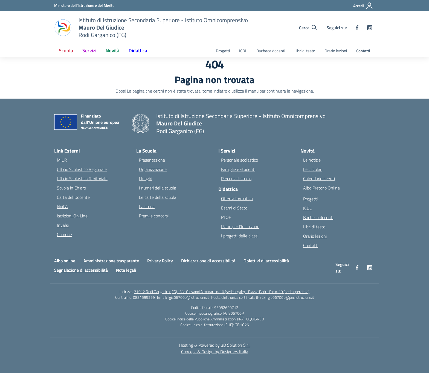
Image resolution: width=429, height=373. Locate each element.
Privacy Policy (160, 260)
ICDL (243, 51)
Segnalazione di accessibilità (81, 270)
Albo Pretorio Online (321, 188)
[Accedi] (363, 6)
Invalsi (63, 225)
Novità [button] (112, 50)
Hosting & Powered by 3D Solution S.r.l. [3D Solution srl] (214, 345)
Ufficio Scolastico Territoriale (82, 178)
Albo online (64, 260)
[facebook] (357, 27)
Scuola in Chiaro (71, 188)
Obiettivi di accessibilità (266, 260)
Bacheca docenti (270, 51)
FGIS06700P (233, 313)
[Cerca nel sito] (307, 27)
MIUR (62, 160)
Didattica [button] (138, 50)
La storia (147, 206)
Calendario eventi (319, 178)
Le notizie (312, 160)
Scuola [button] (66, 50)
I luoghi (145, 178)
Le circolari (312, 169)
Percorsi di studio (236, 178)
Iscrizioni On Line (72, 216)
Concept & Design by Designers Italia (214, 351)
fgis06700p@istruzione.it (188, 297)
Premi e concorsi (154, 216)
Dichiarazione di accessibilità (208, 260)
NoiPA (62, 206)
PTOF (226, 217)
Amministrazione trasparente (111, 260)
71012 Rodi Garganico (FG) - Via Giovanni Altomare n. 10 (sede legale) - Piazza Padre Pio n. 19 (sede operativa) (221, 291)
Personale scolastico (239, 160)
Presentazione (152, 160)
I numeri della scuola (157, 188)
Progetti (223, 51)
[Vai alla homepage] (163, 27)
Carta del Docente (73, 197)
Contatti (363, 51)
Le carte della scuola (157, 197)
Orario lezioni (335, 51)
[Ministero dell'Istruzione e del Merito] (84, 5)
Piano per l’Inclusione (240, 226)
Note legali (126, 270)
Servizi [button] (89, 50)
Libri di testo (304, 51)
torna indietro (214, 91)
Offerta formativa (237, 198)
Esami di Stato (234, 208)
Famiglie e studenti (238, 169)
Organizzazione (153, 169)
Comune (64, 234)
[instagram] (369, 27)
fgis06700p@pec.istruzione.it (290, 297)
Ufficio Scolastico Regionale (82, 169)
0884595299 (144, 297)
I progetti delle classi (239, 236)
